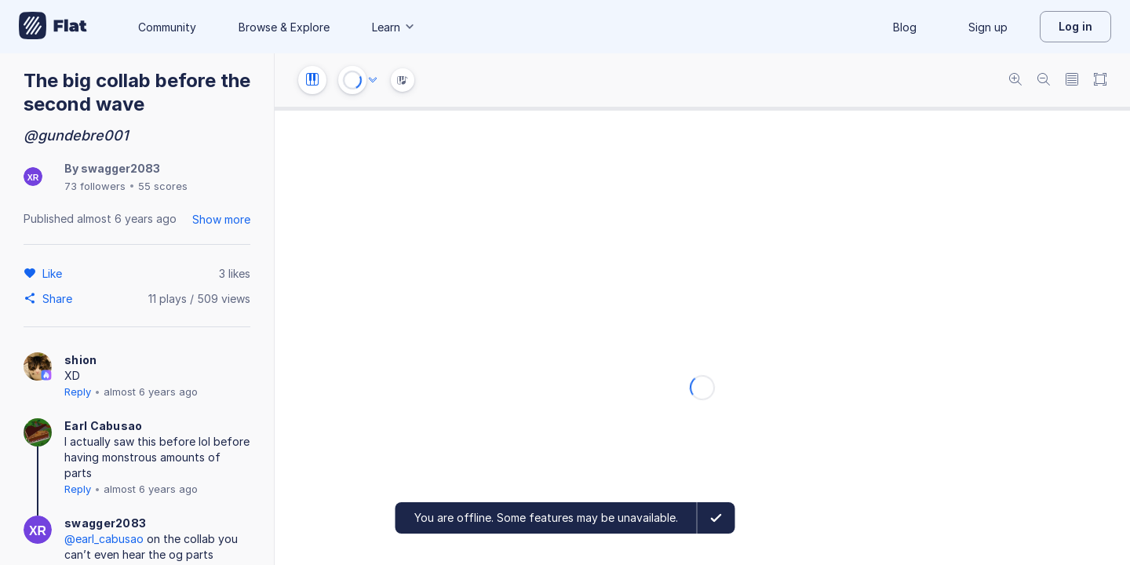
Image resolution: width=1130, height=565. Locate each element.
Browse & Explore (284, 27)
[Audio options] (372, 80)
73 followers (95, 186)
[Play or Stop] (352, 80)
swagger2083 (120, 168)
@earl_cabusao (104, 538)
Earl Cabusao (103, 425)
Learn (394, 27)
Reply (77, 391)
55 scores (163, 186)
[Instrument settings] (312, 80)
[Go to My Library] (53, 27)
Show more (221, 219)
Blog (905, 27)
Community (167, 27)
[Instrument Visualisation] (402, 80)
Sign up (988, 27)
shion (80, 359)
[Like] (55, 273)
